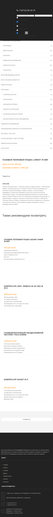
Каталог (5, 467)
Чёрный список (7, 476)
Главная (5, 465)
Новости (5, 479)
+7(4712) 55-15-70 (26, 10)
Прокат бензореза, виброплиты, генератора (18, 497)
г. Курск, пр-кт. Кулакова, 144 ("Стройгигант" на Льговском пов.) (23, 493)
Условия (5, 470)
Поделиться (6, 176)
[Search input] (25, 16)
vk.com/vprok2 (18, 450)
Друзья (4, 473)
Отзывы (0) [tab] (26, 419)
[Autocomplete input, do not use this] (43, 16)
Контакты (5, 482)
